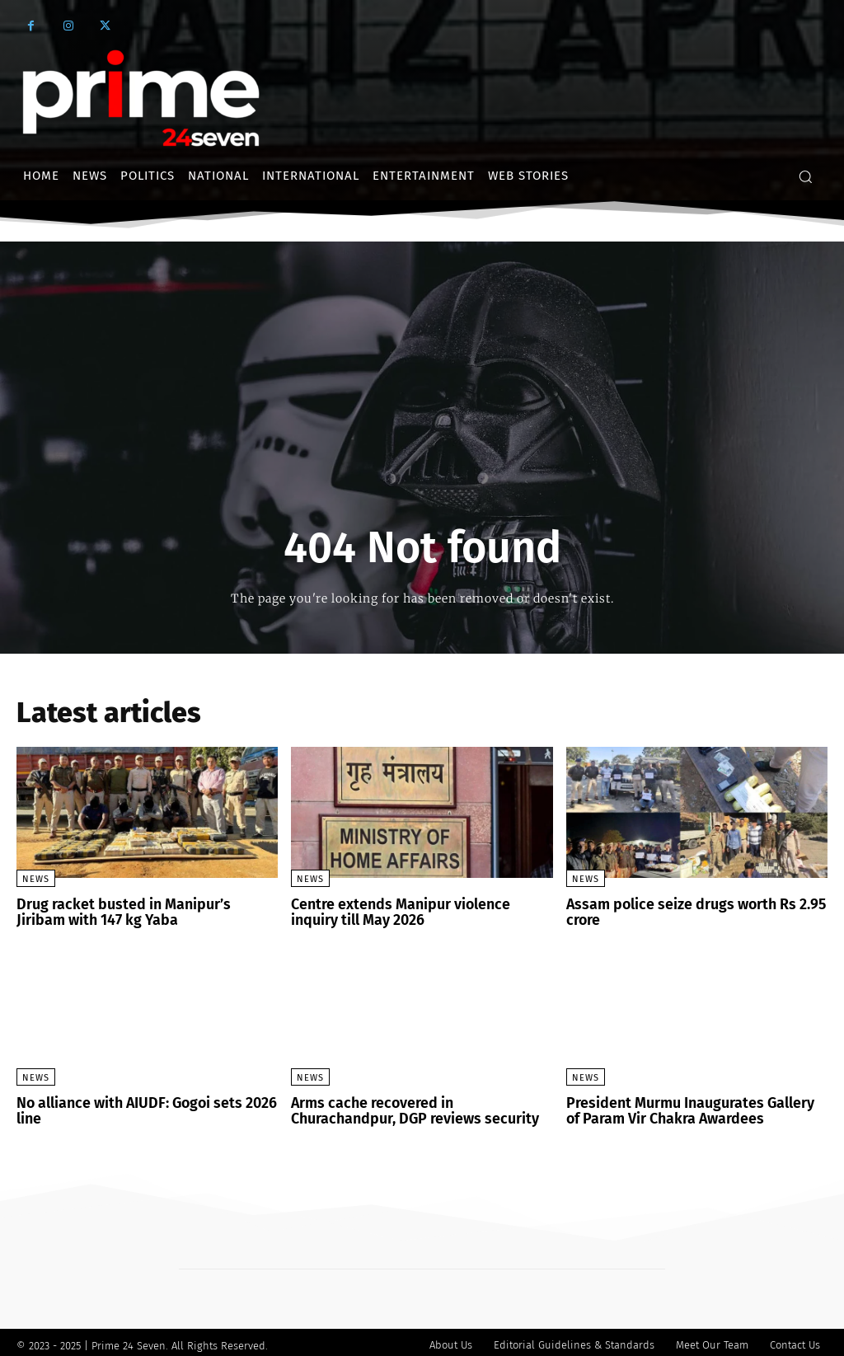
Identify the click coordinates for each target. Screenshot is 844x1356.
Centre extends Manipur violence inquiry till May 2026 (414, 911)
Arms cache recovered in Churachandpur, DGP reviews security (414, 1106)
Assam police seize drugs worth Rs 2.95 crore (684, 911)
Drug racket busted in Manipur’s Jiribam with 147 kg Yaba (137, 911)
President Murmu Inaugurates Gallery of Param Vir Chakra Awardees (687, 1106)
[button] (805, 176)
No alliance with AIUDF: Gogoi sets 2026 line (135, 1106)
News (35, 879)
